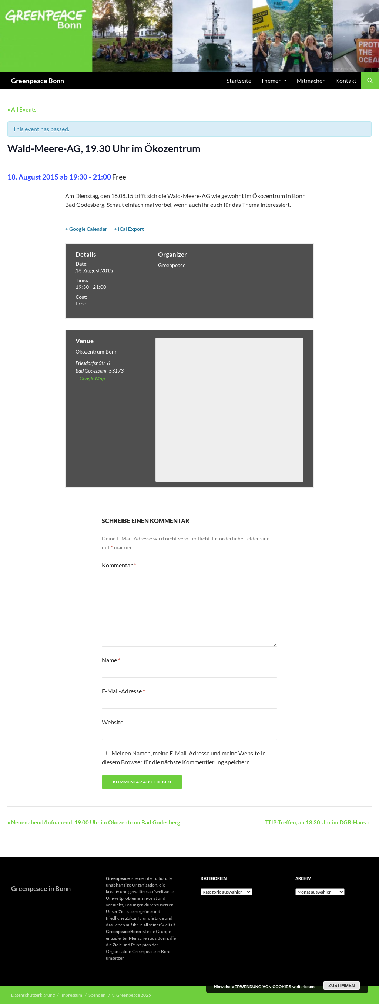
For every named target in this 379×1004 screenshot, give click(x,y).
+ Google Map (90, 378)
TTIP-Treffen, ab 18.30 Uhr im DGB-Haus (317, 822)
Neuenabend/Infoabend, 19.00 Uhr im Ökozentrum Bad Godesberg (93, 822)
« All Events (22, 109)
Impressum (71, 995)
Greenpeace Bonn (37, 80)
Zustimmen (341, 985)
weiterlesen (303, 986)
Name (111, 659)
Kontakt (345, 80)
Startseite (239, 80)
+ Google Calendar (86, 229)
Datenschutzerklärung (33, 995)
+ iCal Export (129, 229)
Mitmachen (311, 80)
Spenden (97, 995)
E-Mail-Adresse (123, 690)
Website (112, 721)
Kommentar (119, 564)
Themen (271, 80)
